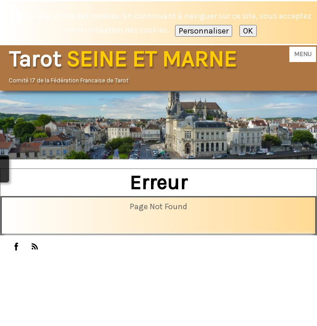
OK (248, 31)
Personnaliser (204, 31)
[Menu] (302, 54)
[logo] (125, 66)
